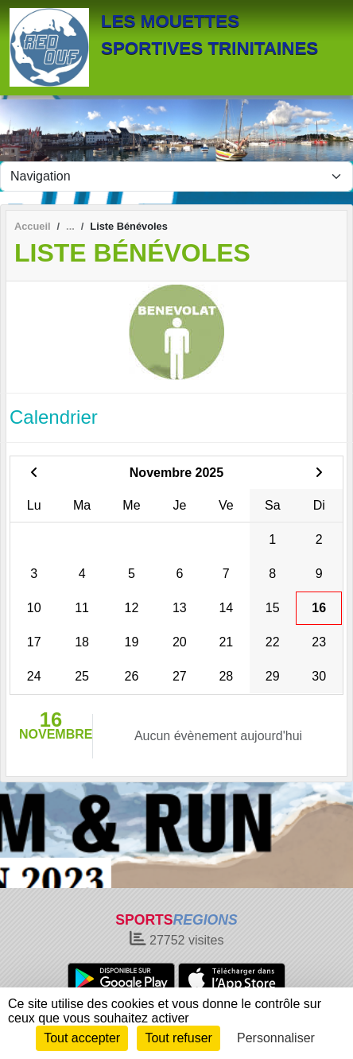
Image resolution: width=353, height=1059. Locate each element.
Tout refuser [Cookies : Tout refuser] (178, 1038)
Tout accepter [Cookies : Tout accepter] (82, 1038)
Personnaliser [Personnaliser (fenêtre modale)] (276, 1038)
